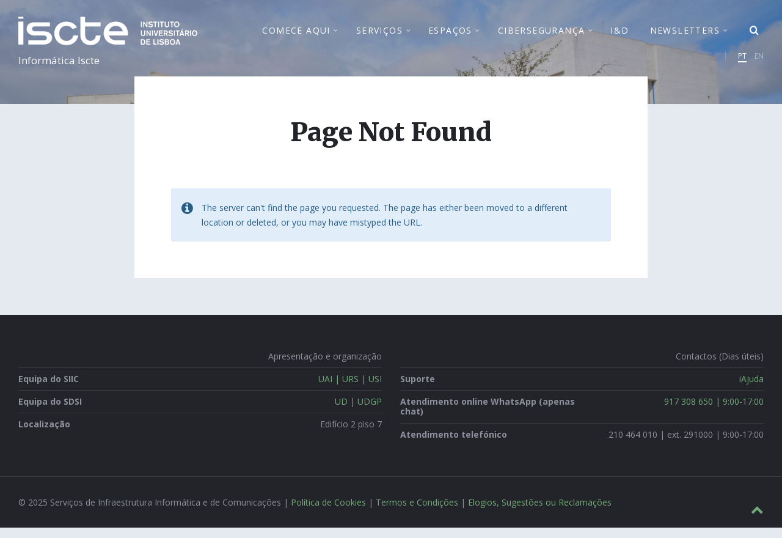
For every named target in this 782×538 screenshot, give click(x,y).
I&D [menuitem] (619, 36)
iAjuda (751, 389)
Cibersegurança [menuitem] (541, 36)
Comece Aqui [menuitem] (296, 36)
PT (742, 61)
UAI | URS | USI (350, 389)
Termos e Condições (417, 512)
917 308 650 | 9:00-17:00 (714, 412)
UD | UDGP (358, 412)
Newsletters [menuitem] (685, 36)
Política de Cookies (328, 512)
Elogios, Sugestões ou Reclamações (540, 512)
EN (759, 61)
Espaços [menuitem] (450, 36)
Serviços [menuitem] (379, 36)
